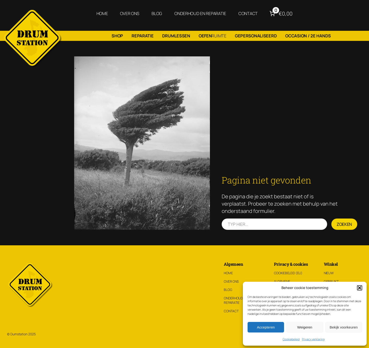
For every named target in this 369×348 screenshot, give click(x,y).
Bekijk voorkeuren (344, 327)
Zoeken (344, 224)
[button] (359, 287)
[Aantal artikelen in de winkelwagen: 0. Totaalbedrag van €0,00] (280, 13)
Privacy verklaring (313, 339)
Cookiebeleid (291, 339)
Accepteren (266, 327)
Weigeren (304, 327)
